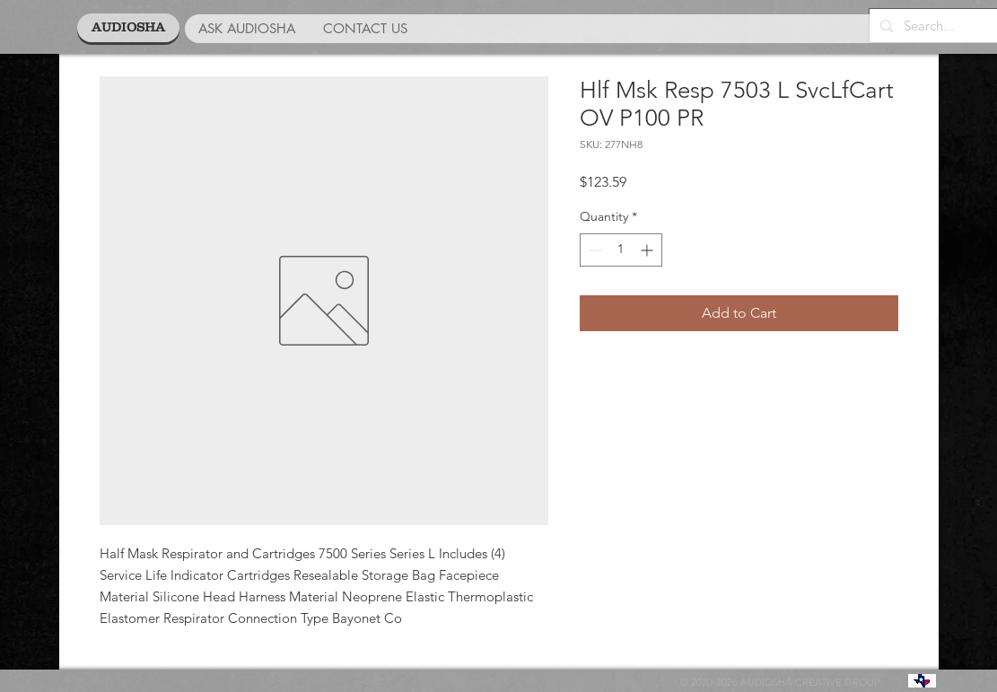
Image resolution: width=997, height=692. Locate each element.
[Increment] (648, 250)
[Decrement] (593, 250)
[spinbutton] (621, 250)
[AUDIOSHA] (128, 27)
